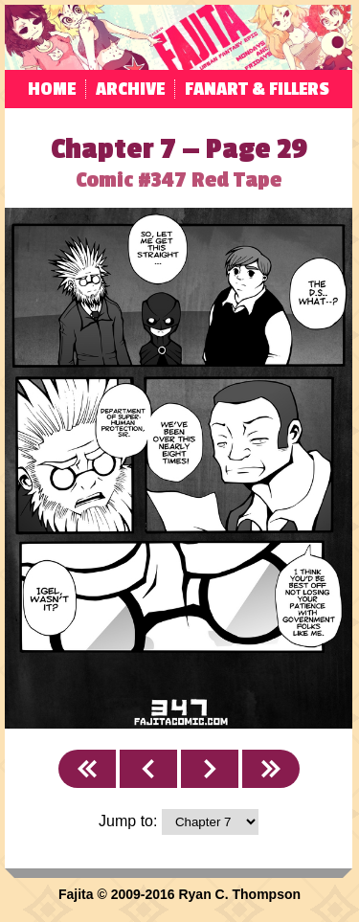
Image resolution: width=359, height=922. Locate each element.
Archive (130, 89)
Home (52, 89)
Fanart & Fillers (257, 89)
